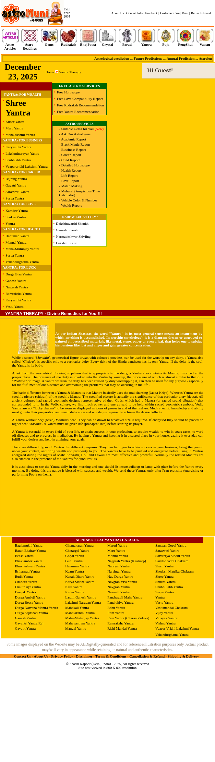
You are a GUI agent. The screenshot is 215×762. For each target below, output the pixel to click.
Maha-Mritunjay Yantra (22, 249)
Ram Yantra (115, 613)
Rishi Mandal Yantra (122, 628)
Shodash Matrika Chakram (174, 571)
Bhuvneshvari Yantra (30, 566)
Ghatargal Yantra (77, 550)
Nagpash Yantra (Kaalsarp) (126, 561)
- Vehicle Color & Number (78, 200)
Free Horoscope (68, 92)
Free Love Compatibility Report (80, 99)
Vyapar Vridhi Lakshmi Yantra (177, 628)
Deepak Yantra (25, 592)
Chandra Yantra (26, 582)
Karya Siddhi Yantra (79, 582)
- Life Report (68, 175)
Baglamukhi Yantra (28, 545)
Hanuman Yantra (18, 236)
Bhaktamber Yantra (28, 561)
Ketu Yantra (73, 587)
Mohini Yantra (117, 556)
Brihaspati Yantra (27, 571)
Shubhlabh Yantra (18, 160)
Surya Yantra (15, 198)
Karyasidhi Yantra (18, 147)
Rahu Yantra (116, 608)
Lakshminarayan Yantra (22, 153)
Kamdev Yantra (17, 210)
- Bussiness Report (72, 149)
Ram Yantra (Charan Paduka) (128, 618)
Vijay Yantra (164, 613)
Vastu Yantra (15, 306)
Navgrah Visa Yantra (122, 582)
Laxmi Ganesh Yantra (80, 597)
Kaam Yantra (74, 571)
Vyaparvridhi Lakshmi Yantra (27, 166)
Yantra (10, 223)
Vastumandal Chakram (171, 608)
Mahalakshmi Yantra (20, 135)
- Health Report (70, 170)
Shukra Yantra (16, 217)
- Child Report (69, 160)
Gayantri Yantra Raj (29, 623)
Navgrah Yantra (17, 287)
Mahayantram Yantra (80, 623)
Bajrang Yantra (16, 179)
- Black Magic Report (74, 144)
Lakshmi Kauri (67, 243)
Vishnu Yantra (165, 623)
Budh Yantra (24, 576)
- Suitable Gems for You (81, 129)
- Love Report (69, 181)
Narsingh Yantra (119, 571)
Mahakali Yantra (77, 608)
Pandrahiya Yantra (120, 602)
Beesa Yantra (24, 556)
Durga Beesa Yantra (29, 602)
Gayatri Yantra (16, 185)
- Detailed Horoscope (74, 165)
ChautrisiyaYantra (28, 587)
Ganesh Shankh (67, 230)
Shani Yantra (164, 566)
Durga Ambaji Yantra (30, 597)
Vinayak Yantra (166, 618)
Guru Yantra (74, 561)
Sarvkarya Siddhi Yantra (172, 556)
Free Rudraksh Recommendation (80, 105)
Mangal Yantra (16, 242)
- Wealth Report (70, 205)
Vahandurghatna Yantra (22, 262)
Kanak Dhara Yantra (79, 576)
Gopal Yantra (74, 556)
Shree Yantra (18, 107)
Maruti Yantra (117, 545)
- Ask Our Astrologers (74, 134)
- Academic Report (72, 139)
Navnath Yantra (118, 592)
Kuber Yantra (15, 122)
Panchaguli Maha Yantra (124, 597)
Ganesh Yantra (16, 281)
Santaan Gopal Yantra (170, 545)
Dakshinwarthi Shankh (72, 223)
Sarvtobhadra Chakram (171, 561)
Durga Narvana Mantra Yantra (36, 608)
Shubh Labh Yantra (169, 587)
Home (49, 72)
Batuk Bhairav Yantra (30, 550)
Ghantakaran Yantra (79, 545)
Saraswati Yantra (18, 192)
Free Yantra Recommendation (78, 112)
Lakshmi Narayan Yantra (83, 602)
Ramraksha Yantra (19, 294)
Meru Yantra (14, 128)
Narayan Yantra (118, 566)
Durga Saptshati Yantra (31, 613)
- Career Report (70, 155)
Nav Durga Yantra (120, 576)
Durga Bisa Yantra (19, 274)
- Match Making (70, 186)
